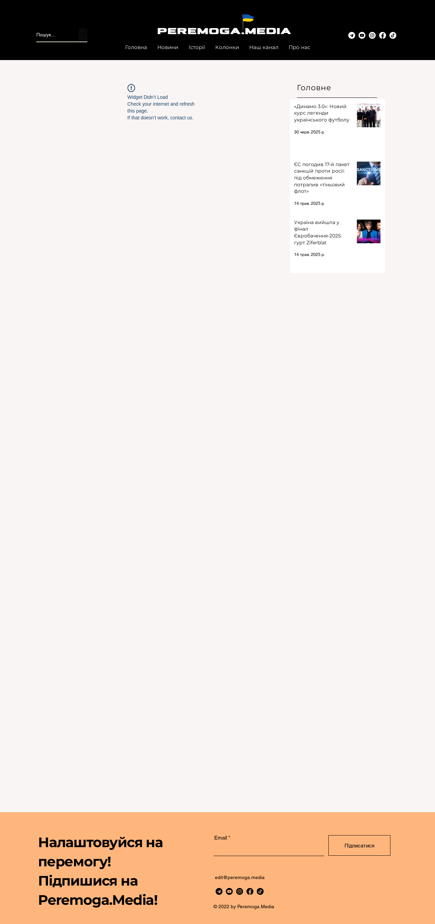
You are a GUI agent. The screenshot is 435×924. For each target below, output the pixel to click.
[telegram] (219, 891)
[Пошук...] (50, 35)
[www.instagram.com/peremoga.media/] (372, 35)
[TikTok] (392, 35)
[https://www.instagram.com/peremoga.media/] (239, 891)
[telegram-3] (351, 35)
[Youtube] (362, 35)
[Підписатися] (359, 845)
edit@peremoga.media (240, 877)
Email (220, 837)
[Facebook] (382, 35)
